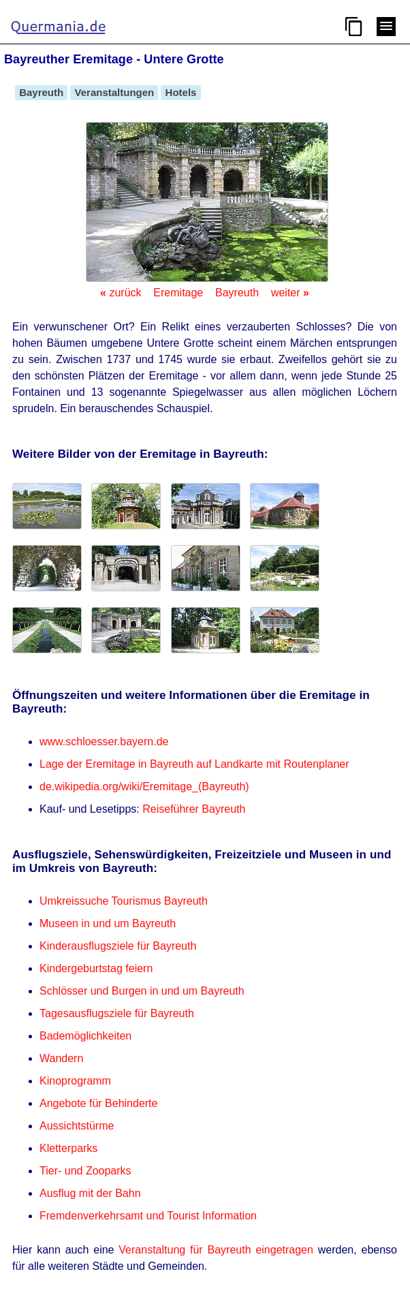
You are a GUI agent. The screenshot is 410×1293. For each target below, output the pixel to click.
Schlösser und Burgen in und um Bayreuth (142, 991)
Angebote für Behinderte (98, 1103)
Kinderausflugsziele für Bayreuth (118, 946)
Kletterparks (68, 1148)
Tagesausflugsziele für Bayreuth (117, 1013)
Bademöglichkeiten (85, 1036)
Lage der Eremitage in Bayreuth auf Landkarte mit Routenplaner (194, 764)
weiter (290, 292)
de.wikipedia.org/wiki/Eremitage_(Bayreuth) (144, 786)
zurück (120, 292)
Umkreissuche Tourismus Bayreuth (124, 901)
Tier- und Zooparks (85, 1171)
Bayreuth (41, 92)
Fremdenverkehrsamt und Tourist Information (148, 1215)
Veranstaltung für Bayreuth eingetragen (216, 1250)
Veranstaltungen (114, 92)
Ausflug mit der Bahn (90, 1193)
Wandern (61, 1058)
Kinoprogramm (75, 1081)
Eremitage (178, 292)
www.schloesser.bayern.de (104, 741)
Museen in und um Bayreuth (108, 923)
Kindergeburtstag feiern (96, 968)
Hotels (180, 92)
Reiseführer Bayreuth (193, 809)
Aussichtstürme (77, 1126)
